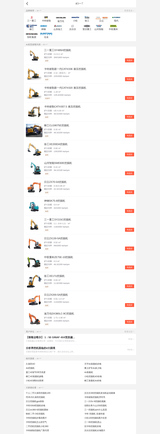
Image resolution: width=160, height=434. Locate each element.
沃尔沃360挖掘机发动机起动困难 (99, 393)
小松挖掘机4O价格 (93, 376)
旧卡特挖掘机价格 (92, 426)
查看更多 (128, 10)
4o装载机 (88, 372)
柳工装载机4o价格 (92, 380)
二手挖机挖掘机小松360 (37, 426)
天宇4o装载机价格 (92, 364)
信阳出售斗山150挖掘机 (95, 405)
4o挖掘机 (30, 368)
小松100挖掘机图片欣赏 (95, 418)
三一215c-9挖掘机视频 (95, 401)
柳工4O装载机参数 (34, 376)
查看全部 (128, 331)
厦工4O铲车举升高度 (35, 372)
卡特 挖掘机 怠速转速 (94, 414)
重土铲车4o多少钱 (92, 368)
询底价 (129, 60)
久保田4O (30, 364)
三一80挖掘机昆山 (92, 422)
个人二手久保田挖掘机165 (38, 393)
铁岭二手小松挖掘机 (35, 414)
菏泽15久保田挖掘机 (35, 397)
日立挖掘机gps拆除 (35, 401)
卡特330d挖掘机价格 (35, 405)
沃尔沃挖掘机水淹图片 (94, 430)
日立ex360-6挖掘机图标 (37, 409)
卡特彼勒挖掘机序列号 (94, 397)
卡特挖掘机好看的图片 (36, 418)
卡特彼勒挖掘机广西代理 (37, 430)
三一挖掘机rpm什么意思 (95, 409)
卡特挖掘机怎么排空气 (36, 422)
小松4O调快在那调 (34, 380)
